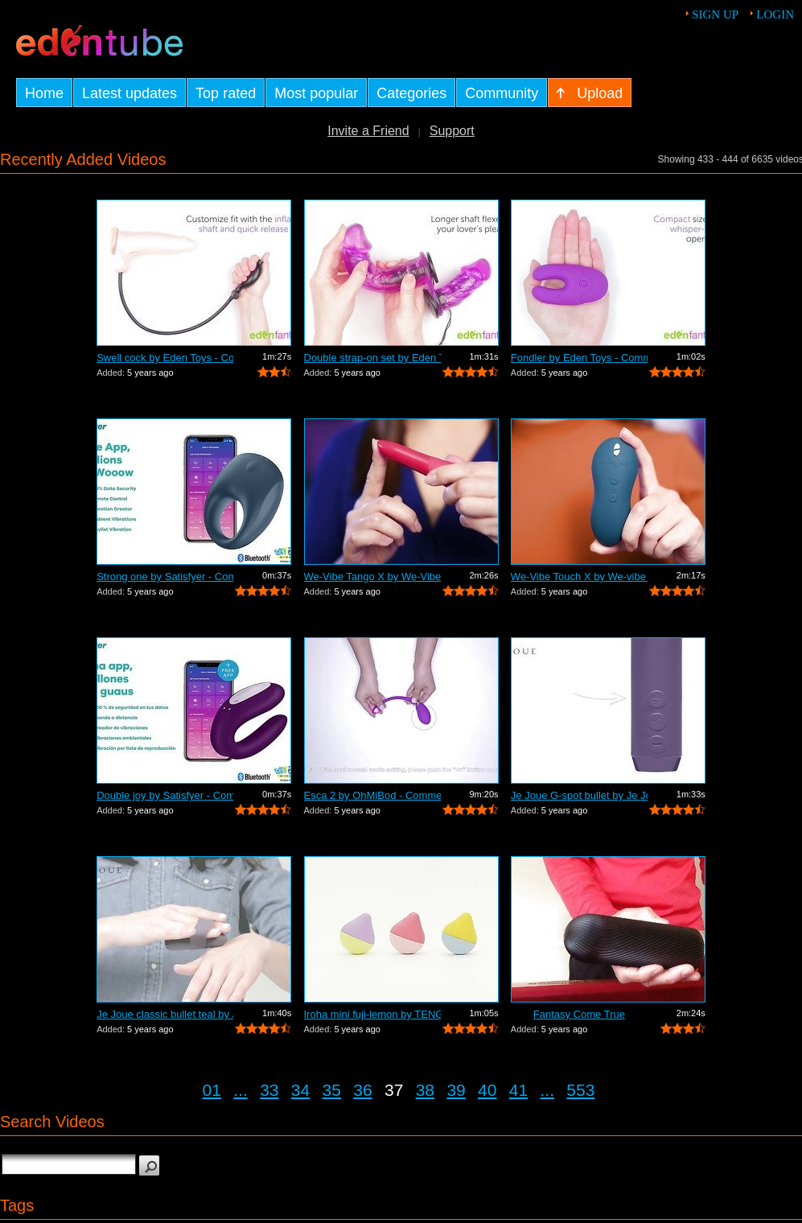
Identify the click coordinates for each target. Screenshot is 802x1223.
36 (362, 1090)
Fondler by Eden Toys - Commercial (579, 358)
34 (300, 1090)
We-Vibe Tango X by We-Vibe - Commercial (372, 576)
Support (452, 131)
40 (487, 1090)
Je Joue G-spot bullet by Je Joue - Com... (579, 795)
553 (580, 1090)
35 (332, 1090)
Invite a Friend (368, 131)
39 (455, 1090)
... (240, 1090)
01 (212, 1090)
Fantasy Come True (579, 1014)
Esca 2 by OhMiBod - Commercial (372, 795)
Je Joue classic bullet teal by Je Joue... (165, 1014)
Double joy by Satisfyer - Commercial (165, 795)
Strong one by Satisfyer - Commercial (165, 576)
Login (775, 14)
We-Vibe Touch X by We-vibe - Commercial (579, 576)
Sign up (715, 14)
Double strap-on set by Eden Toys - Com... (372, 358)
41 (518, 1090)
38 (425, 1090)
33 (269, 1090)
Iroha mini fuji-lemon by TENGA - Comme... (372, 1014)
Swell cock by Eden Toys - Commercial (165, 358)
